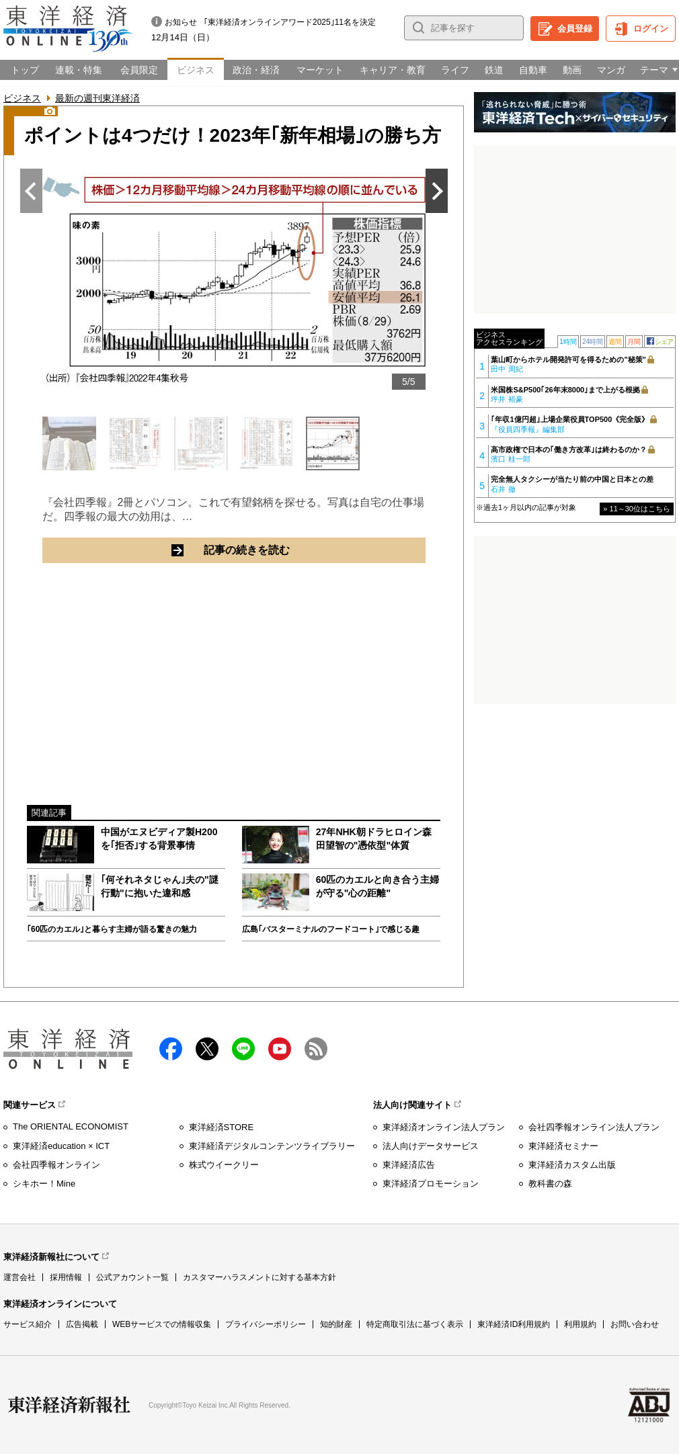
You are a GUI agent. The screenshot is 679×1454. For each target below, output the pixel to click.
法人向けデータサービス (431, 1146)
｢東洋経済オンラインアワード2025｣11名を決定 (290, 22)
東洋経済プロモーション (431, 1184)
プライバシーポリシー (265, 1324)
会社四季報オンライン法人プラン (594, 1127)
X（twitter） (207, 1048)
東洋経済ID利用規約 (513, 1324)
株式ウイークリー (224, 1165)
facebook (170, 1048)
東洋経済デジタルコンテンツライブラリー (272, 1146)
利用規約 (580, 1324)
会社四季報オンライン (56, 1165)
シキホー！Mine (44, 1184)
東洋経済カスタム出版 (572, 1165)
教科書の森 (550, 1184)
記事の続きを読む (298, 549)
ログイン (650, 29)
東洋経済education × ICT (61, 1146)
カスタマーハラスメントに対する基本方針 (259, 1277)
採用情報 (66, 1277)
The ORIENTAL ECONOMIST (70, 1126)
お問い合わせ (634, 1324)
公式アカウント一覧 (132, 1277)
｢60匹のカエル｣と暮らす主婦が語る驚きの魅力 (112, 929)
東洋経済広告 (409, 1165)
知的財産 (336, 1324)
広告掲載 (82, 1324)
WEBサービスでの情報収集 (161, 1324)
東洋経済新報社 (69, 1405)
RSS (316, 1048)
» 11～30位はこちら (636, 509)
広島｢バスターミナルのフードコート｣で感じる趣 (331, 929)
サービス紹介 (27, 1324)
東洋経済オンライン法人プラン (444, 1127)
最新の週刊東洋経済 (97, 98)
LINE (243, 1048)
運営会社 (19, 1277)
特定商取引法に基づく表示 (414, 1324)
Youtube (279, 1048)
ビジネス (22, 98)
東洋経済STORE (221, 1127)
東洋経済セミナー (563, 1146)
